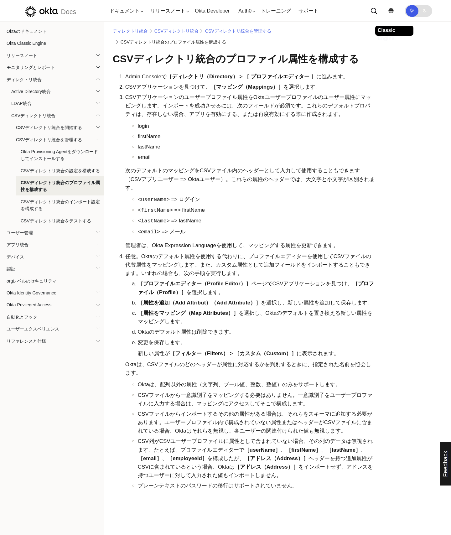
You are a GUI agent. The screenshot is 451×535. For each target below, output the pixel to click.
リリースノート (22, 55)
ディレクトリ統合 (24, 79)
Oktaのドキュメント (27, 31)
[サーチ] (374, 11)
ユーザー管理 (20, 232)
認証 (11, 268)
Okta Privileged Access (29, 304)
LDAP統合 (21, 103)
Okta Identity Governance (31, 292)
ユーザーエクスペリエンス (33, 328)
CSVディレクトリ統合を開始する (49, 127)
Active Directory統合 (31, 91)
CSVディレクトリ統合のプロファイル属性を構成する (60, 186)
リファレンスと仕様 (26, 341)
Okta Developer (212, 10)
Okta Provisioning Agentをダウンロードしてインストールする (59, 155)
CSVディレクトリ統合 (33, 115)
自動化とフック (22, 316)
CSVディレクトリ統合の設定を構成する (60, 170)
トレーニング (276, 10)
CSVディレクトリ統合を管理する (49, 139)
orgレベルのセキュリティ (32, 280)
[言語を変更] (391, 11)
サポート (308, 10)
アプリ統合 (18, 244)
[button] (125, 11)
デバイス (15, 256)
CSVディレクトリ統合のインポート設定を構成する (60, 205)
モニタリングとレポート (31, 67)
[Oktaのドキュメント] (50, 11)
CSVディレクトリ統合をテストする (56, 220)
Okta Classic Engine (26, 43)
